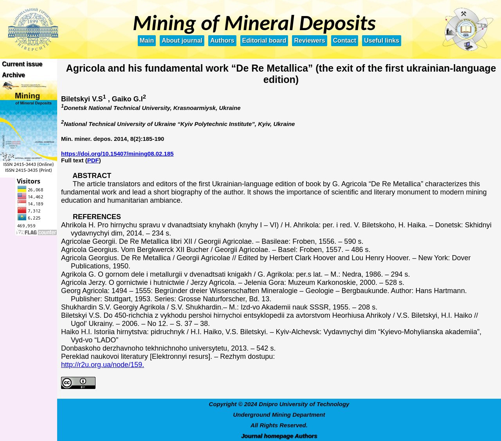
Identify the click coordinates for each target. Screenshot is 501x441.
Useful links (381, 40)
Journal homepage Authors (279, 435)
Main (147, 40)
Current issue (22, 64)
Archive (13, 75)
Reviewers (309, 40)
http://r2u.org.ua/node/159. (102, 365)
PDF (93, 160)
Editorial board (264, 40)
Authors (222, 40)
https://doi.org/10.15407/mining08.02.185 (117, 153)
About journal (182, 40)
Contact (345, 40)
